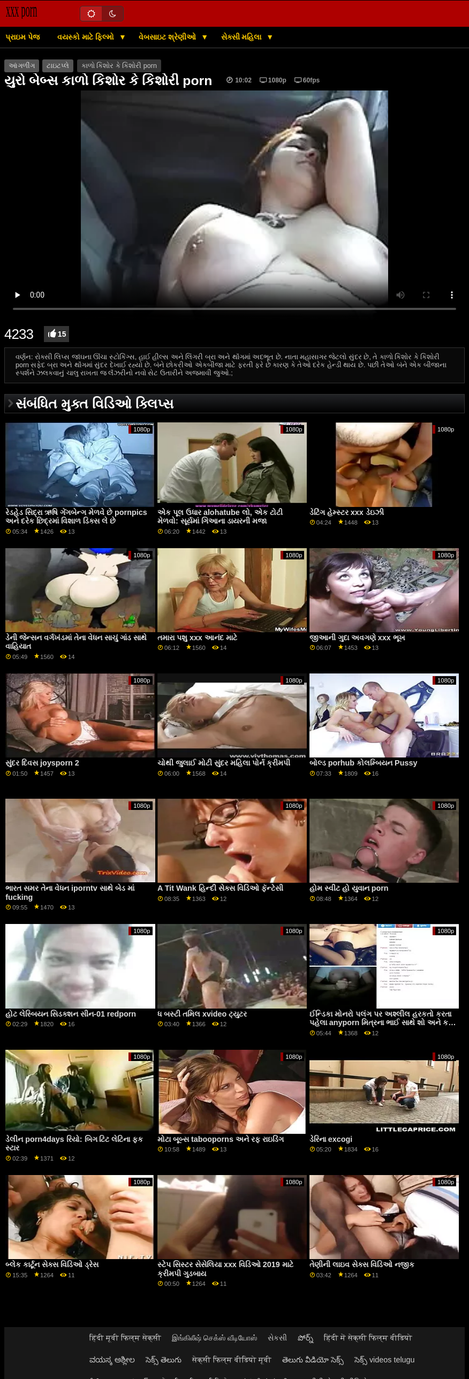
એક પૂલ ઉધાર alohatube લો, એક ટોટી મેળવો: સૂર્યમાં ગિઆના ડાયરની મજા (220, 517)
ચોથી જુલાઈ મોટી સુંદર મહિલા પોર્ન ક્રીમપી (223, 763)
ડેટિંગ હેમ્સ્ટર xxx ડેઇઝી (346, 512)
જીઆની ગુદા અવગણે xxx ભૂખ (357, 637)
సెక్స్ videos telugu (384, 1359)
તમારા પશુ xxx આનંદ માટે (197, 637)
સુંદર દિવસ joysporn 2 (42, 763)
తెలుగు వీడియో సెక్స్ (313, 1359)
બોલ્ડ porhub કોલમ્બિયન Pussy (363, 763)
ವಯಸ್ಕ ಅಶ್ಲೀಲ (112, 1359)
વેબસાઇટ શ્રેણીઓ (168, 37)
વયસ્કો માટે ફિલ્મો (86, 37)
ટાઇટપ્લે (58, 66)
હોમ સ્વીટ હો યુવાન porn (349, 888)
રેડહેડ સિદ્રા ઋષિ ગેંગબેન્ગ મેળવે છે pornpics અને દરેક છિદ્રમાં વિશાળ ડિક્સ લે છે (76, 517)
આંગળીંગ (22, 66)
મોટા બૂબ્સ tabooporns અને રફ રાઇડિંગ (220, 1139)
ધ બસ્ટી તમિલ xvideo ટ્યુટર (202, 1014)
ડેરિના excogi (330, 1139)
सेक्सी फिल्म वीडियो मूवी (231, 1359)
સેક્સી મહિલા (242, 37)
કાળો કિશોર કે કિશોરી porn (119, 66)
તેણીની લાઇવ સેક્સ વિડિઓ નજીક (361, 1264)
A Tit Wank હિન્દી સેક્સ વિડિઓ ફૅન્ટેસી (220, 888)
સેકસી (277, 1337)
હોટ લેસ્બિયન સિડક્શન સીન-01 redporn (70, 1014)
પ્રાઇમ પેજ (22, 37)
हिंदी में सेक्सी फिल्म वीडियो (368, 1337)
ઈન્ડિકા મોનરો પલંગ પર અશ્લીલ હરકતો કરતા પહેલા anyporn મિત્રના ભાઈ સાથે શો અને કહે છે (381, 1023)
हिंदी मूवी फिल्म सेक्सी (125, 1337)
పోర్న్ (305, 1337)
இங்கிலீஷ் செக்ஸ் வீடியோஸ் (214, 1337)
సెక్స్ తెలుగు (163, 1359)
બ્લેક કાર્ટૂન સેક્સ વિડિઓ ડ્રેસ (52, 1264)
